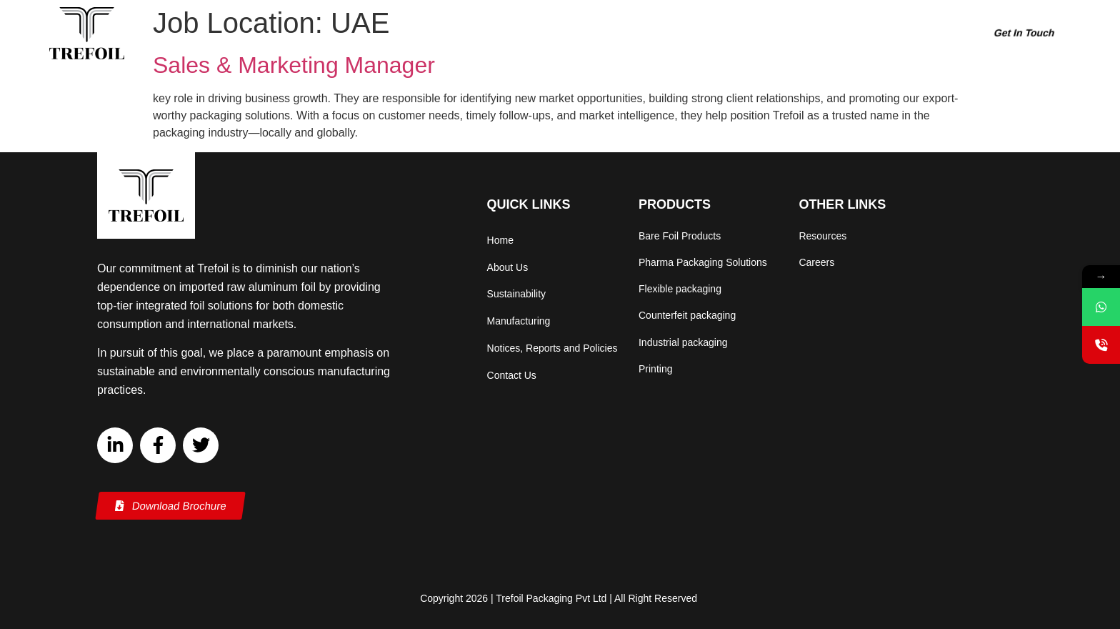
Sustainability (684, 33)
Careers (846, 33)
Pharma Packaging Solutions (703, 263)
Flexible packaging (680, 289)
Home (471, 33)
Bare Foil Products (680, 236)
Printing (655, 369)
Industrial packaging (683, 343)
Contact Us (511, 375)
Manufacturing (772, 33)
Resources (912, 33)
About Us (527, 33)
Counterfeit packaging (687, 316)
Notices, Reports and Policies (552, 348)
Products (599, 33)
